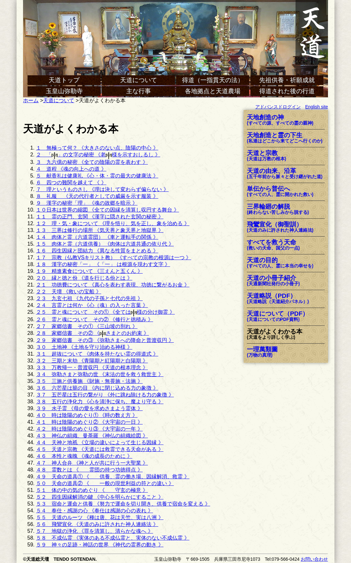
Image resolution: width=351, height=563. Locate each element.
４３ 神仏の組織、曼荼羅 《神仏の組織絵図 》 (92, 435)
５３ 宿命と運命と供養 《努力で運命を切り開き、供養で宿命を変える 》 (123, 504)
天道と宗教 (266, 156)
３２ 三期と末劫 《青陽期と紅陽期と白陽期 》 (92, 360)
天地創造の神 (280, 120)
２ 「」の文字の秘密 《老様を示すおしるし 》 (98, 154)
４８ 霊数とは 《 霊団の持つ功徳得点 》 (89, 469)
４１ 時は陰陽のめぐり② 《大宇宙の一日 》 (89, 422)
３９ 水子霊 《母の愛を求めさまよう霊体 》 (89, 408)
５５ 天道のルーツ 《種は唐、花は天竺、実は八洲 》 (99, 517)
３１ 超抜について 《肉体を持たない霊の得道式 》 (97, 354)
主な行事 (138, 91)
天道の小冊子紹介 (273, 280)
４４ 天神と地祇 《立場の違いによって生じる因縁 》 (99, 442)
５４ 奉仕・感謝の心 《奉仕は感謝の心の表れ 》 (94, 510)
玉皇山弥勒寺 (64, 91)
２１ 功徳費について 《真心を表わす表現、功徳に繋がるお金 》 (112, 285)
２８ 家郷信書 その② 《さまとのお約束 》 (92, 333)
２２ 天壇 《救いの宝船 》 (68, 291)
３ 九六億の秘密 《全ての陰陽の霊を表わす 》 (92, 162)
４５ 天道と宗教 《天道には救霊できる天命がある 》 (99, 449)
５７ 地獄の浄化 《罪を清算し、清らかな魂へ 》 (94, 531)
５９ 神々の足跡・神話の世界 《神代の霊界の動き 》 (99, 544)
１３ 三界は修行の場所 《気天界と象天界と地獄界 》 (99, 230)
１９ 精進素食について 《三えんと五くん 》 (89, 271)
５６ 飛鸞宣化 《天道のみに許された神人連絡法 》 (97, 524)
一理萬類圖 (262, 352)
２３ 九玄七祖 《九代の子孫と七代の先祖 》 (89, 298)
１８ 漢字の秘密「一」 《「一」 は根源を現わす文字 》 (103, 264)
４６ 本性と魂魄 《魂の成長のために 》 (84, 456)
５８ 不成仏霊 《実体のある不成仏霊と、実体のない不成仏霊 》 (112, 538)
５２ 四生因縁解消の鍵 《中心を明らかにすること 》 (99, 497)
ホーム (31, 100)
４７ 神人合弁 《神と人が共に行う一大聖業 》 (92, 463)
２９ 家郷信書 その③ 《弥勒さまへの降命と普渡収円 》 (105, 340)
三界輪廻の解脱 (278, 209)
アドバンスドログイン (278, 106)
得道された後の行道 (287, 91)
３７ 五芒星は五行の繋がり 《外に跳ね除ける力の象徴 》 (105, 395)
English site (316, 106)
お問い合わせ (314, 559)
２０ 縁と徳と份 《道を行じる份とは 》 (84, 278)
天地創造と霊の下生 (284, 138)
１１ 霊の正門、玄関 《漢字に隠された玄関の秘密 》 (99, 216)
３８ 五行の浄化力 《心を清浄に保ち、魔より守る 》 (99, 401)
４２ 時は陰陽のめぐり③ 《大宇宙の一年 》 (89, 429)
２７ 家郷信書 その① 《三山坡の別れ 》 (87, 326)
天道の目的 (280, 263)
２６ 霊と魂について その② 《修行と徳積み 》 (94, 319)
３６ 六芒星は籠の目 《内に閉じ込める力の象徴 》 (97, 388)
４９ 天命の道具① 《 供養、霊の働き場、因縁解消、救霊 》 (112, 476)
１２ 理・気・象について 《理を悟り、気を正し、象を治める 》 (112, 223)
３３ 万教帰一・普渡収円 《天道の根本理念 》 (92, 367)
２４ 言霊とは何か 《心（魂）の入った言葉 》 (92, 305)
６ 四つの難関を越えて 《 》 (71, 182)
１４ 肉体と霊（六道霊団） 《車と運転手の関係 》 (97, 237)
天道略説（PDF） (278, 298)
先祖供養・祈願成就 (287, 80)
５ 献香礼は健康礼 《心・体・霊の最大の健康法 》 (97, 175)
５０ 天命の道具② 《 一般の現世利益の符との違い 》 (105, 483)
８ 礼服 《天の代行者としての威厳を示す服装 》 (97, 196)
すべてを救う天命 (273, 245)
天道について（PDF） (278, 316)
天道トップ (64, 80)
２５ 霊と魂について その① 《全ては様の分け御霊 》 (105, 312)
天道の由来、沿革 (284, 173)
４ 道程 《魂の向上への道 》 (71, 169)
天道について (138, 80)
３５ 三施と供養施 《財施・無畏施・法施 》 (89, 381)
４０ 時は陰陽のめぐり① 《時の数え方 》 (87, 415)
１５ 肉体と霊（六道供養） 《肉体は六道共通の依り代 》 (105, 244)
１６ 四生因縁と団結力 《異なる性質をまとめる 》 (97, 250)
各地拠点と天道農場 (212, 91)
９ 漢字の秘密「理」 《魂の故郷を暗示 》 (87, 203)
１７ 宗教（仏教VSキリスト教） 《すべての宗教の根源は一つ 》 (113, 257)
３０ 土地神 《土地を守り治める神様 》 (84, 347)
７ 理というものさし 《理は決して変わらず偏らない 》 (102, 189)
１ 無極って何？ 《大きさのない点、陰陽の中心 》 (97, 148)
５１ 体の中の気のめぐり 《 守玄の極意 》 (92, 490)
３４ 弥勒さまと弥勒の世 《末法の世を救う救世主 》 (99, 374)
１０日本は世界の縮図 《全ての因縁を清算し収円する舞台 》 (107, 210)
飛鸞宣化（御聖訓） (280, 227)
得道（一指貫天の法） (213, 80)
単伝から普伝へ (280, 191)
